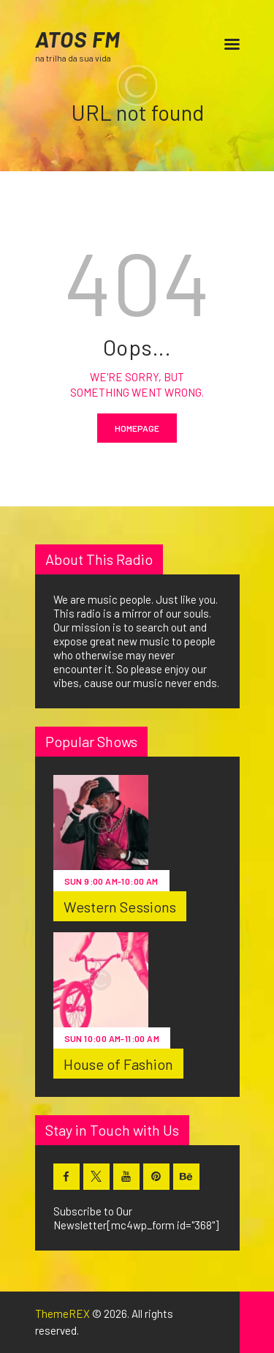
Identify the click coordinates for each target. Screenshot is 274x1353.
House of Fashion (119, 1064)
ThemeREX (62, 1313)
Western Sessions (120, 906)
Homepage (137, 428)
